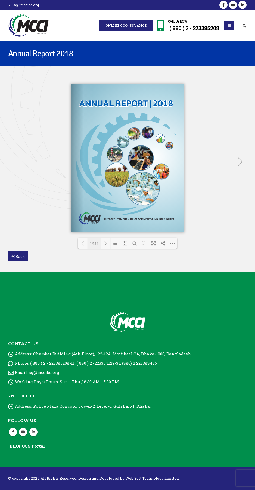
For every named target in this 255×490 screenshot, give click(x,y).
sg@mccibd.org (23, 5)
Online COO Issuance (126, 25)
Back (18, 256)
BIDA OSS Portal (27, 446)
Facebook (13, 432)
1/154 (94, 243)
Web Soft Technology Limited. (152, 478)
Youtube (23, 432)
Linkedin (33, 432)
